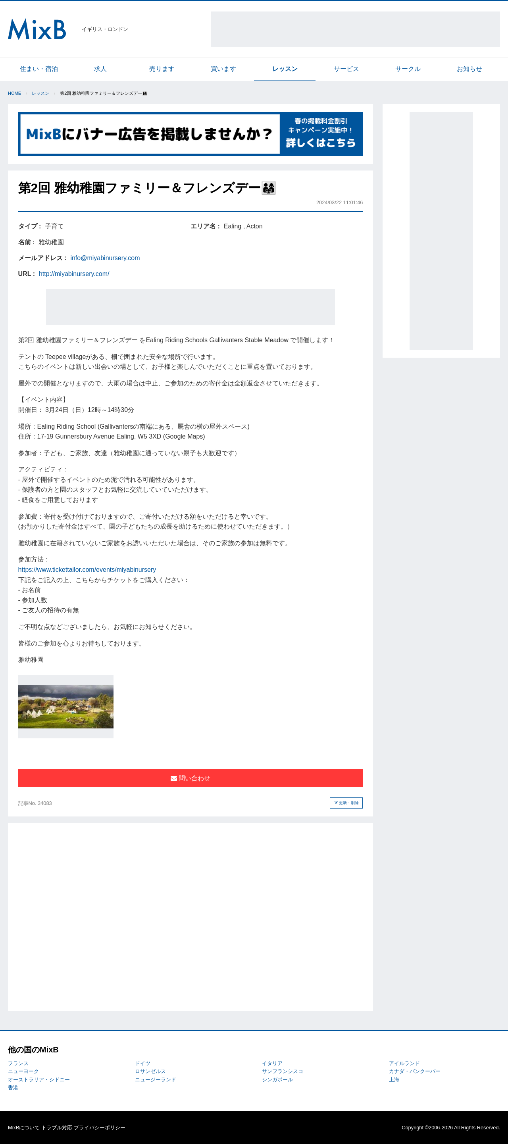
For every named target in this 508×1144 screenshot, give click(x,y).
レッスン (285, 68)
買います (223, 68)
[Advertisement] (355, 29)
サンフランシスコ (282, 1071)
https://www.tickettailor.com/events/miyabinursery (87, 569)
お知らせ (469, 68)
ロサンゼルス (150, 1071)
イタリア (272, 1063)
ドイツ (142, 1063)
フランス (18, 1063)
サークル (408, 68)
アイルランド (404, 1063)
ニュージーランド (155, 1080)
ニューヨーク (23, 1071)
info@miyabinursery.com (105, 258)
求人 (100, 68)
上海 (394, 1080)
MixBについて (24, 1128)
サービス (346, 68)
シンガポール (277, 1080)
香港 (13, 1087)
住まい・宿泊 (39, 68)
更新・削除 (346, 803)
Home (14, 93)
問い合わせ (190, 778)
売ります (162, 68)
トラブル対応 (56, 1128)
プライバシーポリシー (99, 1128)
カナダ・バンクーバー (415, 1071)
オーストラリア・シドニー (39, 1080)
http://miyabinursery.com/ (74, 273)
